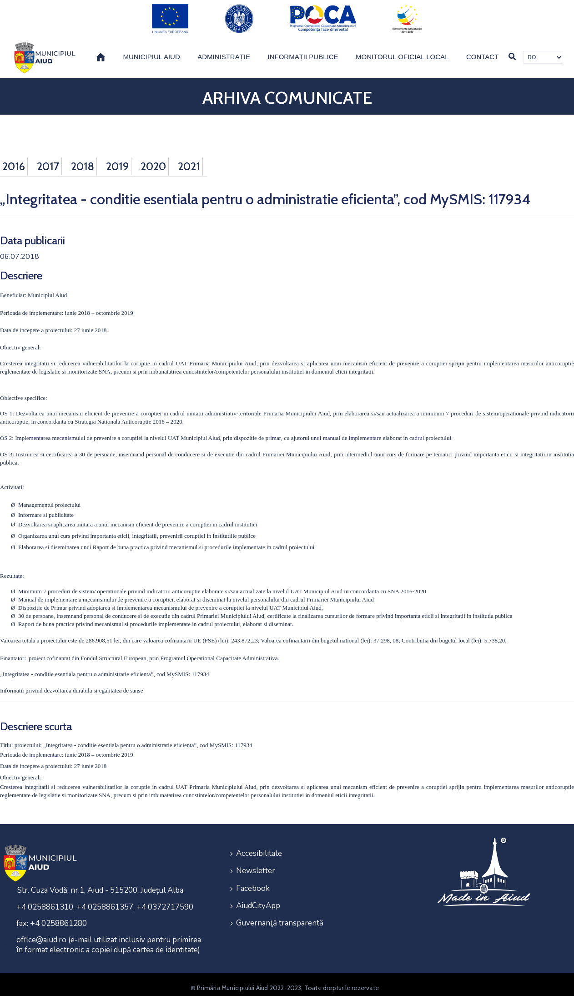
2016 (13, 159)
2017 (48, 159)
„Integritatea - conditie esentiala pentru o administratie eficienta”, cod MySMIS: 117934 (104, 667)
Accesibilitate (259, 846)
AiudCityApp (258, 895)
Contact (482, 50)
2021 (189, 159)
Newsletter (255, 863)
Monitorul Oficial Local (402, 50)
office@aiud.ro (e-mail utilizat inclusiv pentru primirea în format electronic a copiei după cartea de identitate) (108, 938)
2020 (153, 159)
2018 (82, 159)
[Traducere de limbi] (543, 50)
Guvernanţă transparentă (279, 912)
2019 (117, 159)
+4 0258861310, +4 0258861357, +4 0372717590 (104, 900)
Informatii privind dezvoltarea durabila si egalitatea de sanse (71, 684)
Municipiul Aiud (151, 50)
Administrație (223, 50)
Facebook (253, 879)
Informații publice (303, 50)
